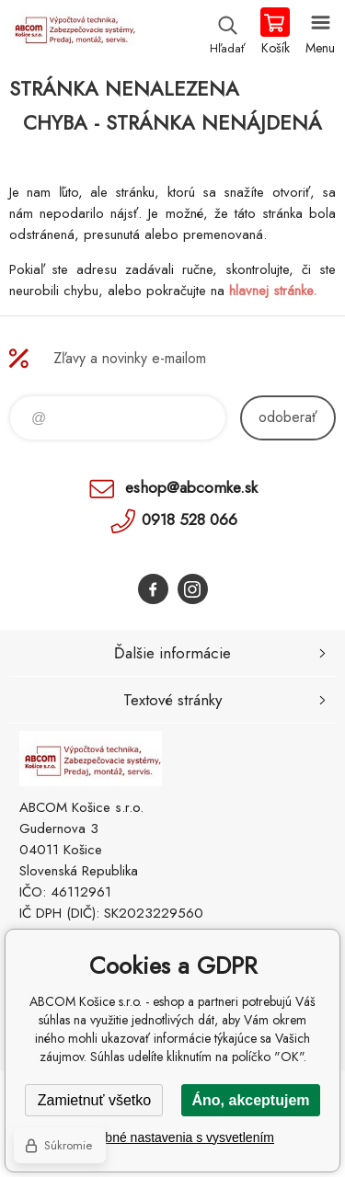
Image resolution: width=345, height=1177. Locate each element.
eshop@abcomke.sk (191, 487)
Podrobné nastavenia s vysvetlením (172, 1137)
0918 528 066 (189, 520)
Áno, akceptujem (250, 1100)
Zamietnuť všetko (94, 1100)
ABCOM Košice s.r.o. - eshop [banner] (72, 32)
